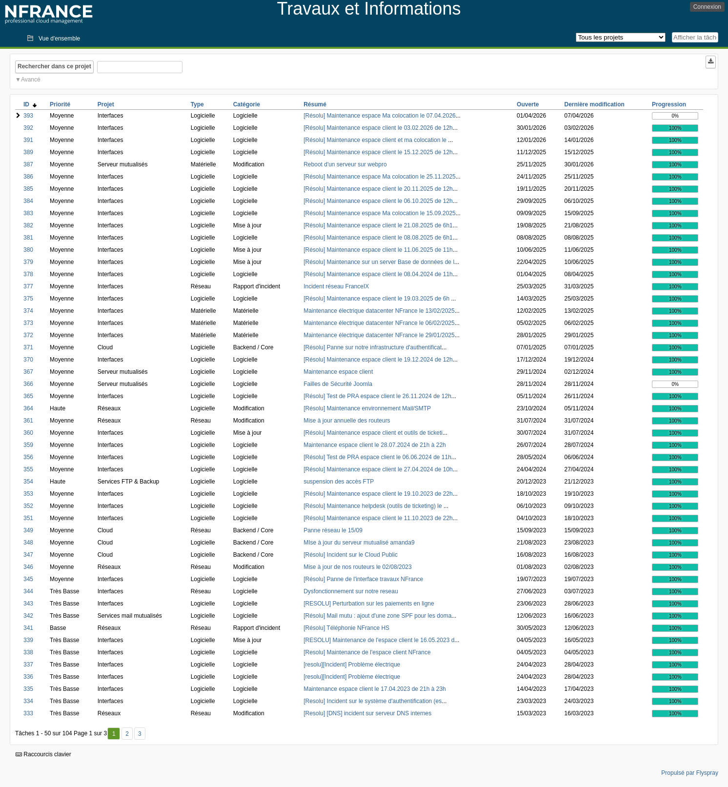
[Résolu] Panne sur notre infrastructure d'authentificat (372, 347)
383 (28, 213)
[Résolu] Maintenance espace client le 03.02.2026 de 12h (378, 127)
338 (28, 652)
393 (28, 115)
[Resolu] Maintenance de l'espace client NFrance (366, 652)
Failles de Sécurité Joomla (337, 384)
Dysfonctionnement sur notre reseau (350, 591)
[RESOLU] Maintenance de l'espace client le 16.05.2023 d (378, 640)
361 (28, 420)
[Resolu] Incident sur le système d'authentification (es (372, 701)
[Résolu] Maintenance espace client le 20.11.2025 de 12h (378, 188)
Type (197, 104)
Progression (669, 104)
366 (28, 384)
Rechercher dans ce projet (54, 66)
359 (28, 445)
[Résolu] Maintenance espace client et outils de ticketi (373, 432)
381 (28, 237)
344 (28, 591)
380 (28, 249)
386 (28, 176)
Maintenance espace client (338, 371)
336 (28, 676)
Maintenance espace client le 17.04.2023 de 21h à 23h (374, 689)
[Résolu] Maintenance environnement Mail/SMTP (367, 408)
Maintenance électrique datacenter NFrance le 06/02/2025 (379, 323)
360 (28, 432)
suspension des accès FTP (338, 481)
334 (28, 701)
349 (28, 530)
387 (28, 164)
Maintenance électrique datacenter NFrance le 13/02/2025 (379, 310)
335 (28, 689)
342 (28, 615)
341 (28, 628)
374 (28, 310)
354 (28, 481)
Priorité (60, 104)
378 (28, 274)
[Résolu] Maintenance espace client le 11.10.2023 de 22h (378, 518)
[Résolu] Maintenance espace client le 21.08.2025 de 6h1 (378, 225)
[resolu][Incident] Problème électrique (351, 664)
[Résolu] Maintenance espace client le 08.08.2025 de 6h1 (378, 237)
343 (28, 603)
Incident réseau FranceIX (336, 286)
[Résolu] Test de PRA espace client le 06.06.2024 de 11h (377, 457)
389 (28, 152)
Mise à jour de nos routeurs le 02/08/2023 (357, 567)
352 (28, 506)
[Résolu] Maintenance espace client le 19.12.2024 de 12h (378, 359)
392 (28, 127)
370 (28, 359)
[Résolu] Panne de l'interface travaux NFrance (363, 579)
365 (28, 396)
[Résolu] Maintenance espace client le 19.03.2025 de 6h (377, 298)
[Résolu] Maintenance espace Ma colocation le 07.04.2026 (379, 115)
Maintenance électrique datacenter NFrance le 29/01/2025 (379, 335)
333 (28, 713)
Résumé (314, 104)
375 (28, 298)
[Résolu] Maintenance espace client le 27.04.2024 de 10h (378, 469)
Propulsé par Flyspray (689, 772)
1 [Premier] (114, 733)
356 (28, 457)
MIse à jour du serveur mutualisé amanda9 (358, 542)
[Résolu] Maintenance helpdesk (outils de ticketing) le (373, 506)
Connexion (707, 6)
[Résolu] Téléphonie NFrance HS (346, 628)
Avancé (30, 79)
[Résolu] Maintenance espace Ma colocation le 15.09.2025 (379, 213)
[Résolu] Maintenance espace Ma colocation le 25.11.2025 (379, 176)
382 (28, 225)
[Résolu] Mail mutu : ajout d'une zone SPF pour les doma (377, 615)
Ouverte (528, 104)
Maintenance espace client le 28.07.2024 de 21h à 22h (374, 445)
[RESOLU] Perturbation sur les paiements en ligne (368, 603)
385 (28, 188)
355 (28, 469)
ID (30, 104)
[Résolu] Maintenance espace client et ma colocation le (375, 140)
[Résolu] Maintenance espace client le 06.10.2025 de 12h (378, 201)
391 (28, 140)
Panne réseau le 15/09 (333, 530)
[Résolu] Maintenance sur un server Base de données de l (378, 262)
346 (28, 567)
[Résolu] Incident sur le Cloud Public (350, 554)
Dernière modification (595, 104)
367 (28, 371)
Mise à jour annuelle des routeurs (346, 420)
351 (28, 518)
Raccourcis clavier (43, 754)
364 (28, 408)
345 (28, 579)
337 (28, 664)
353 (28, 493)
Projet (106, 104)
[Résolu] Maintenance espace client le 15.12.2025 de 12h (378, 152)
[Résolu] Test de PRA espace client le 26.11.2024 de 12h (377, 396)
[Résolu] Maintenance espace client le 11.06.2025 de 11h (378, 249)
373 (28, 323)
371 (28, 347)
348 (28, 542)
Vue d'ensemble (59, 38)
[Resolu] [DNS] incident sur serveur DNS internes (367, 713)
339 (28, 640)
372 (28, 335)
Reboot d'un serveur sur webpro (344, 164)
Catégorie (246, 104)
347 (28, 554)
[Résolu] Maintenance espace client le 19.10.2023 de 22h (378, 493)
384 (28, 201)
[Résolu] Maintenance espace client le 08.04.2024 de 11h (378, 274)
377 (28, 286)
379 (28, 262)
